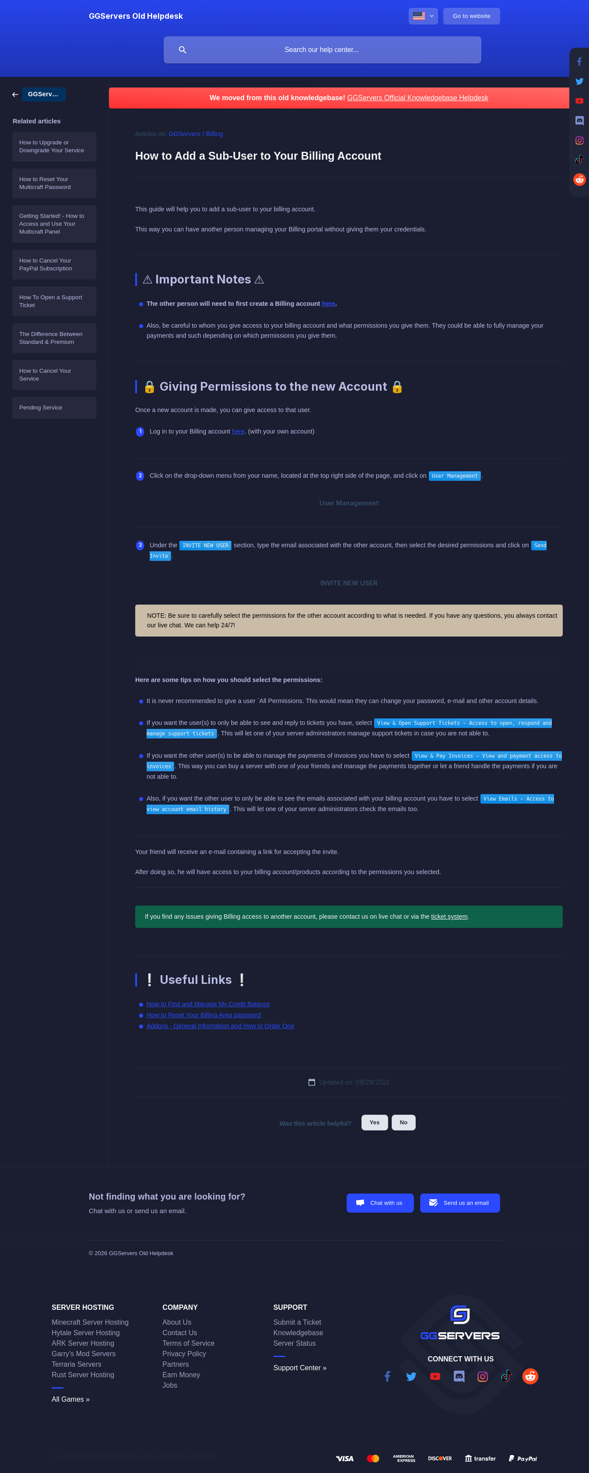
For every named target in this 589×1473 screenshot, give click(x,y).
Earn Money (181, 1375)
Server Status (294, 1343)
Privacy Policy (184, 1354)
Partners (175, 1364)
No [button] (404, 1122)
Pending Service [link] (40, 407)
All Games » (71, 1399)
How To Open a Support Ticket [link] (50, 301)
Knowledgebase (298, 1333)
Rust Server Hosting (83, 1375)
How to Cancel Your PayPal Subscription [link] (45, 264)
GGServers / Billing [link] (196, 133)
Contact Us (179, 1333)
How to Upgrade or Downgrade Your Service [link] (51, 146)
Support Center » (300, 1368)
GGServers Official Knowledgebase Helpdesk (417, 97)
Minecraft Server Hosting (90, 1322)
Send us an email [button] (466, 1203)
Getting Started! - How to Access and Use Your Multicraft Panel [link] (51, 224)
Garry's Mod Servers (84, 1354)
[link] (39, 94)
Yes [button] (375, 1122)
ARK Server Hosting (83, 1343)
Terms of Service (188, 1343)
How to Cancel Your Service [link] (45, 374)
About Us (176, 1322)
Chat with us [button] (386, 1203)
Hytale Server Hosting (86, 1333)
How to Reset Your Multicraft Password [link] (45, 183)
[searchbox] (322, 49)
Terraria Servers (77, 1364)
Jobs (169, 1385)
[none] (136, 16)
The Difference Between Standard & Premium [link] (51, 338)
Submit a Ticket (297, 1322)
